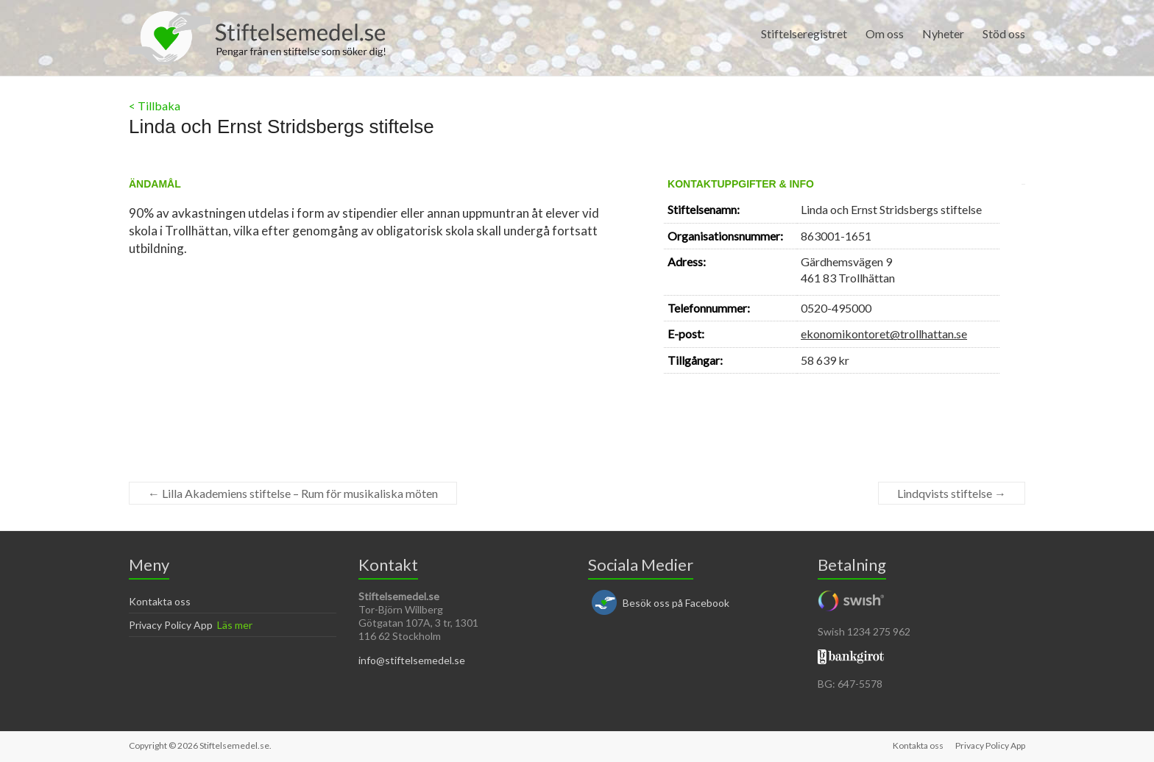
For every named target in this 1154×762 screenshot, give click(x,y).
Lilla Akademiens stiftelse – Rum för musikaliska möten (293, 493)
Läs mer (234, 625)
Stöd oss (1004, 33)
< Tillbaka (154, 106)
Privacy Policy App (171, 625)
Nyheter (943, 33)
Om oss (885, 33)
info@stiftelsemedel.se (411, 660)
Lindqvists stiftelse (951, 493)
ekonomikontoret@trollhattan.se (884, 334)
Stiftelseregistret (804, 33)
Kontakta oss (160, 601)
